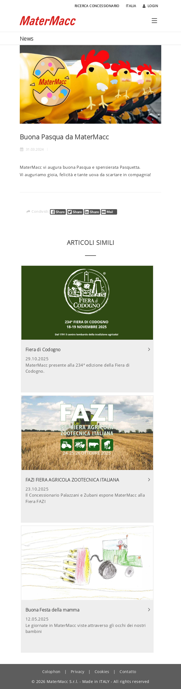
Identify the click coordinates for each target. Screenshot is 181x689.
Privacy (77, 671)
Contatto (128, 671)
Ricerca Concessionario (97, 6)
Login (150, 6)
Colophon (51, 671)
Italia (131, 6)
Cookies (102, 671)
